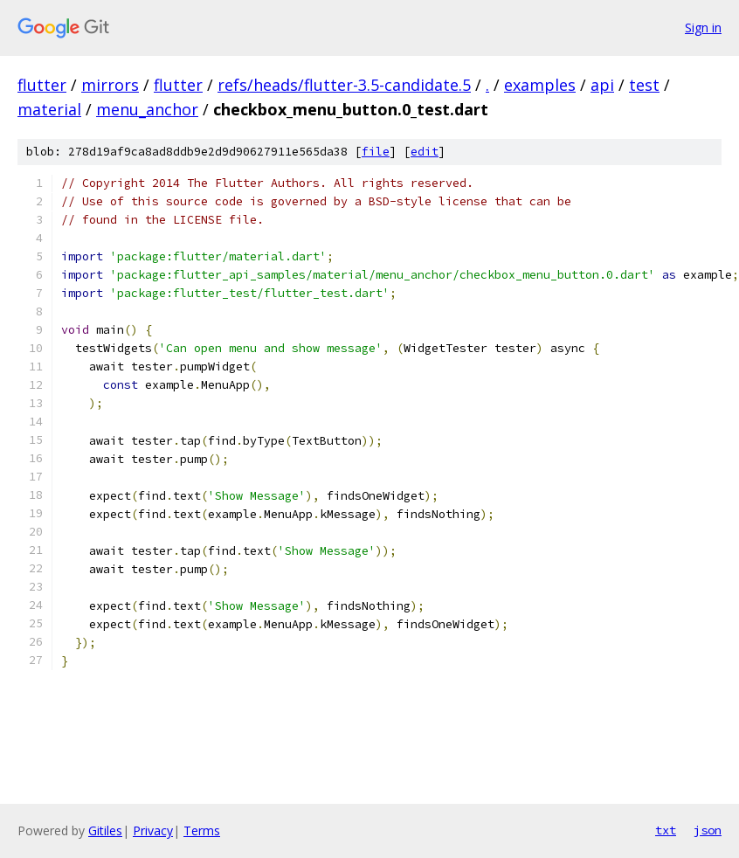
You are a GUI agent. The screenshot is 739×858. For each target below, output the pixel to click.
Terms (201, 830)
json (708, 830)
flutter (41, 84)
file (376, 151)
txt (665, 830)
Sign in (703, 27)
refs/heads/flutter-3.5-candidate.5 (344, 84)
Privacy (153, 830)
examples (540, 84)
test (644, 84)
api (602, 84)
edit (425, 151)
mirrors (110, 84)
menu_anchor (147, 109)
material (49, 109)
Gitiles (105, 830)
